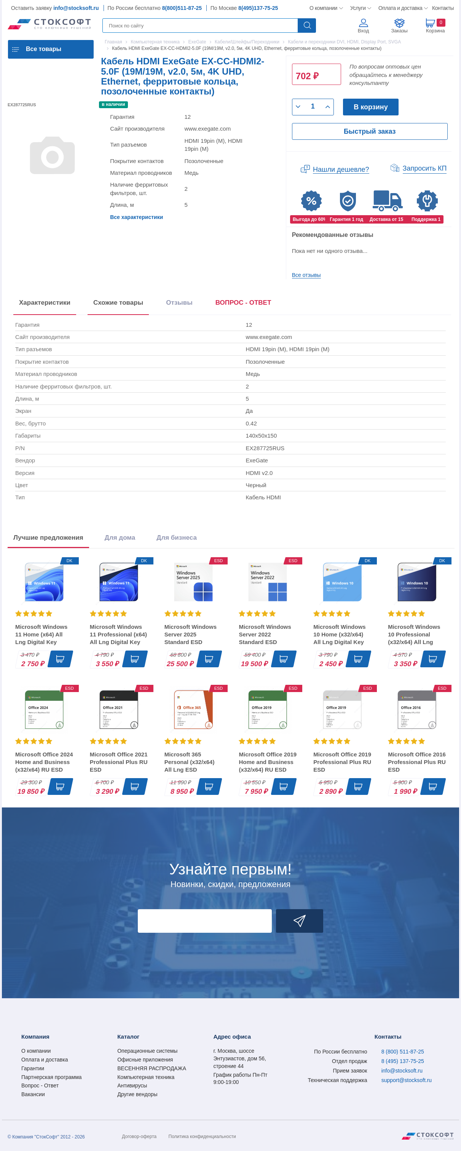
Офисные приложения (145, 1060)
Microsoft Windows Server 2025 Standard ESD (190, 634)
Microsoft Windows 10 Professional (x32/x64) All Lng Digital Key (414, 638)
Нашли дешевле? (341, 169)
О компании (323, 8)
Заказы (399, 31)
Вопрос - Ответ (40, 1085)
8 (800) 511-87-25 (402, 1052)
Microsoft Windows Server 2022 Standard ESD (265, 634)
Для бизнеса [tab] (176, 537)
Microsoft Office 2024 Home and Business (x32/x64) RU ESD (44, 762)
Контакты (442, 8)
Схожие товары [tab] (118, 302)
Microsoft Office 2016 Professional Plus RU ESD (417, 762)
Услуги (358, 8)
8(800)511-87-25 (182, 8)
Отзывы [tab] (179, 302)
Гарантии (32, 1068)
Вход (363, 31)
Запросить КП (425, 168)
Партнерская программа (51, 1077)
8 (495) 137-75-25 (402, 1061)
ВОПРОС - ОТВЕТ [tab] (243, 302)
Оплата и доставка (399, 8)
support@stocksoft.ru (406, 1080)
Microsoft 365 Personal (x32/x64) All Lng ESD (189, 762)
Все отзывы (306, 275)
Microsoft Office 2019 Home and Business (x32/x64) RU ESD (268, 762)
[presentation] (243, 304)
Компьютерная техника (145, 1077)
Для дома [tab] (120, 537)
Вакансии (33, 1094)
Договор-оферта (139, 1136)
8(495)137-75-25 (258, 8)
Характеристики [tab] (44, 302)
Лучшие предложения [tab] (48, 537)
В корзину (371, 107)
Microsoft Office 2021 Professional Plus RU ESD (119, 762)
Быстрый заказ (370, 131)
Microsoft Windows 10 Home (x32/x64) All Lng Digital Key (339, 634)
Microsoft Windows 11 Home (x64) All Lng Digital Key (41, 634)
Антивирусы (132, 1085)
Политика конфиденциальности (202, 1136)
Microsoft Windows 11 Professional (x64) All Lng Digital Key (118, 634)
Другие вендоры (137, 1094)
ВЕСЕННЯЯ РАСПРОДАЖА (151, 1068)
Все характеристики (136, 217)
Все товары (43, 49)
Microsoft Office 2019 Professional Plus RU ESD (342, 762)
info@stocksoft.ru (76, 8)
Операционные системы (147, 1051)
